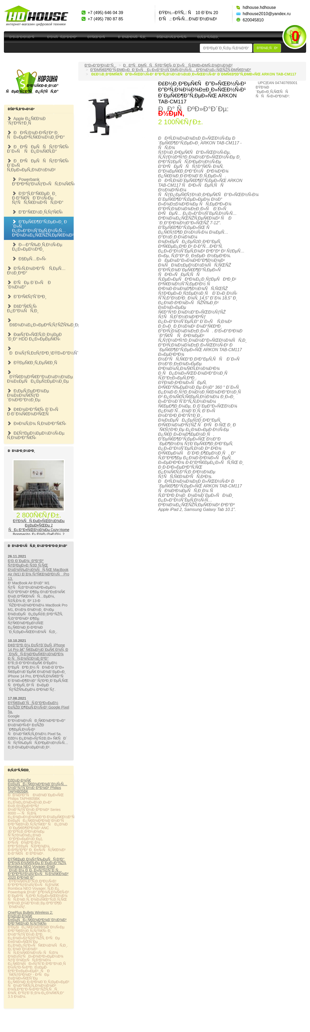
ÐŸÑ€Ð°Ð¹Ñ (97, 37)
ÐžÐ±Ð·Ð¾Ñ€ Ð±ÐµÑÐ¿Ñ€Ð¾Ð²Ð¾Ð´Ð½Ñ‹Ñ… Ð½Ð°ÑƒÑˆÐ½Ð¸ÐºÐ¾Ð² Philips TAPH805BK (37, 785)
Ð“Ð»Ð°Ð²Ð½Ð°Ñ (23, 37)
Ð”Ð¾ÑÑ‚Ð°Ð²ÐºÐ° (62, 37)
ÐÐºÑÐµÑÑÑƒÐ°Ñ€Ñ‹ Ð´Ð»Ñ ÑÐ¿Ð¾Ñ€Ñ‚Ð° (38, 149)
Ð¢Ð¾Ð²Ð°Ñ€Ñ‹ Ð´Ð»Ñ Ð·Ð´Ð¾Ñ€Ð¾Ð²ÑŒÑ (34, 411)
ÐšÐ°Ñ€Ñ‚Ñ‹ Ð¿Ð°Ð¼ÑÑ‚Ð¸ (23, 308)
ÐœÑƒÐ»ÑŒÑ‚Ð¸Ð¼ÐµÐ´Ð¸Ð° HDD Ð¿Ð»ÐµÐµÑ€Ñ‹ (34, 336)
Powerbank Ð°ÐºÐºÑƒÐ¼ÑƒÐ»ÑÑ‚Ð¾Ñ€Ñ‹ (43, 181)
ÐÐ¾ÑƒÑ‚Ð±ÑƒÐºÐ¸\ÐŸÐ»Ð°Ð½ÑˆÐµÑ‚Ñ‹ (40, 350)
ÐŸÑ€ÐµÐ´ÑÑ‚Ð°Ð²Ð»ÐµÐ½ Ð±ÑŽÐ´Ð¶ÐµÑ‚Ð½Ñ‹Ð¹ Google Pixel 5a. (38, 707)
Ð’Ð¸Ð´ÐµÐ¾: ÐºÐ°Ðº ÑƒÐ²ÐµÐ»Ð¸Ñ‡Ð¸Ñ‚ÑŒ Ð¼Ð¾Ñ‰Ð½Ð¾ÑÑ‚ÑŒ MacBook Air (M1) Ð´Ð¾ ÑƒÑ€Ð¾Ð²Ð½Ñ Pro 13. (38, 570)
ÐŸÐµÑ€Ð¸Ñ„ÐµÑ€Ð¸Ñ (34, 363)
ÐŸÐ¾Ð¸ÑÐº (267, 48)
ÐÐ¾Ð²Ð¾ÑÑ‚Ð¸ (132, 37)
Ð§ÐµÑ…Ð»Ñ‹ (29, 259)
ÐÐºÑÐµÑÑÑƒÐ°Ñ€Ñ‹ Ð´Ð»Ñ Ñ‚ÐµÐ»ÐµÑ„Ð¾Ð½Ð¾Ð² (38, 165)
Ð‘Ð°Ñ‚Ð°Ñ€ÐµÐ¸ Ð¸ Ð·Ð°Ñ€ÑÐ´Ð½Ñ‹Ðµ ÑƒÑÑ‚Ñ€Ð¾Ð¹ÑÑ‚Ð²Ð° (37, 198)
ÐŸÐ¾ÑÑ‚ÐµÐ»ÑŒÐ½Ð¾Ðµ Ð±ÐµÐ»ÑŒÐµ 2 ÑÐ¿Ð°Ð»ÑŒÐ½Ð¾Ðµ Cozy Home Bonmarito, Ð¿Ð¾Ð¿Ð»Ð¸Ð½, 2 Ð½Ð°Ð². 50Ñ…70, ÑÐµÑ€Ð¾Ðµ (38, 529)
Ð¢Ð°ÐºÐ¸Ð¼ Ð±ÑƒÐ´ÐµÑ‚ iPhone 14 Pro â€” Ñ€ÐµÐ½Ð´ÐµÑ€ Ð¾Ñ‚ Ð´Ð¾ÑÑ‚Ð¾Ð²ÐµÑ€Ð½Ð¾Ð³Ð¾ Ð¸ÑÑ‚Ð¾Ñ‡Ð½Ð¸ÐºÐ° (38, 652)
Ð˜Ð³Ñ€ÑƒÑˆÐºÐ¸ (26, 296)
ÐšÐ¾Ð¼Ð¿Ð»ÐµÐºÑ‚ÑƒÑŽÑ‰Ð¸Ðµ (40, 322)
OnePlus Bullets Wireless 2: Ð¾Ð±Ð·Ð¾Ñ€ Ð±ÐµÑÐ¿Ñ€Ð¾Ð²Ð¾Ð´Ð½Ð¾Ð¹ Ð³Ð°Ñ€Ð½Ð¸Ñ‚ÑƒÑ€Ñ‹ (37, 917)
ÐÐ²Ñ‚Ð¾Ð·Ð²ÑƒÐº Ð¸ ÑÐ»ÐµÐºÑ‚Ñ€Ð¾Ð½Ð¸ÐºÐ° (36, 135)
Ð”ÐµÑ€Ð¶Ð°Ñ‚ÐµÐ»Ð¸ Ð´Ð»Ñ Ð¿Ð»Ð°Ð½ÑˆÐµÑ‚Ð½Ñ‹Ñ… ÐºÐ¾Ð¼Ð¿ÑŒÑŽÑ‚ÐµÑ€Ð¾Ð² (43, 228)
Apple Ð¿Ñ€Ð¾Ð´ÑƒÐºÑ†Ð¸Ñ (26, 120)
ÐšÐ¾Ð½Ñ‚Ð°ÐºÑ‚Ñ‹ (172, 37)
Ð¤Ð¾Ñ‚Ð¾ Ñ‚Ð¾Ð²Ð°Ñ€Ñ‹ (36, 423)
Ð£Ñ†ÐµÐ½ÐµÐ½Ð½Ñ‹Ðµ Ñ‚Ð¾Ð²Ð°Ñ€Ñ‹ (36, 435)
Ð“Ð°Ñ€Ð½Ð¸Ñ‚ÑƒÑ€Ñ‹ (37, 212)
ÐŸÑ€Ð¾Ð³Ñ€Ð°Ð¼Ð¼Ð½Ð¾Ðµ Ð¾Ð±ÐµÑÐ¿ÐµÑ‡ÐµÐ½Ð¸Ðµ (40, 377)
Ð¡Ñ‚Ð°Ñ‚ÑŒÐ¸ (208, 37)
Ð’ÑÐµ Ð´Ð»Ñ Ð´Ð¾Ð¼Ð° (29, 284)
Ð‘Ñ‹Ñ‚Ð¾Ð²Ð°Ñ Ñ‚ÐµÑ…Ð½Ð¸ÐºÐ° (36, 270)
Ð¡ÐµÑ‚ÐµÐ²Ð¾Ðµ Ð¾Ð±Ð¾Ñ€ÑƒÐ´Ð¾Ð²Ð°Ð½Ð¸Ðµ (28, 395)
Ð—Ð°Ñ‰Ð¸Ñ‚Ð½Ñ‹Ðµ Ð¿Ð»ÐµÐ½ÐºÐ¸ (37, 247)
